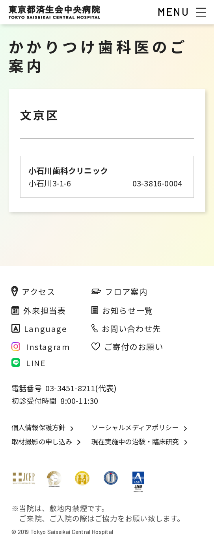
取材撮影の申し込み (41, 441)
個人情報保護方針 (38, 427)
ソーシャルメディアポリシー (135, 427)
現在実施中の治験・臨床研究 (135, 441)
